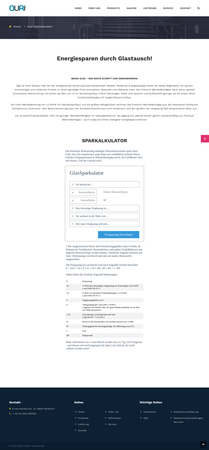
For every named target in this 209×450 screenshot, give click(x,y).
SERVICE (168, 8)
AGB (145, 418)
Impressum (149, 412)
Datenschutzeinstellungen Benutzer (188, 420)
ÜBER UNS (94, 8)
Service (112, 424)
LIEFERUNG (150, 8)
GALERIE (132, 8)
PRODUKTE (113, 8)
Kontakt (82, 430)
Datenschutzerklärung (186, 412)
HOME (78, 8)
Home (17, 26)
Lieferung (83, 424)
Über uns (113, 412)
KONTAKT (185, 8)
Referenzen (114, 418)
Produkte (83, 418)
